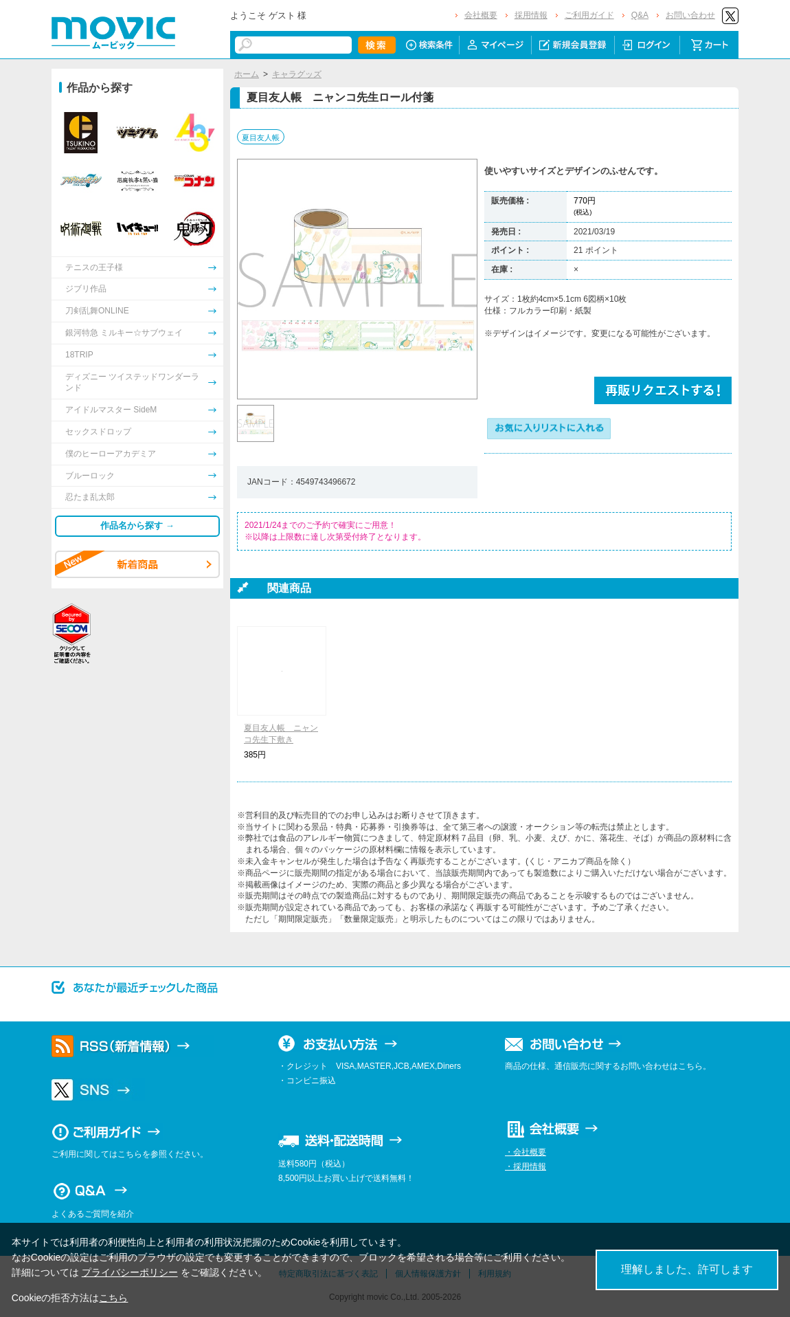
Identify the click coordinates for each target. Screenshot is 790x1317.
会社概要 (480, 15)
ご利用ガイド (589, 15)
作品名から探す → (137, 525)
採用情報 (531, 15)
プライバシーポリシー (130, 1272)
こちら (113, 1297)
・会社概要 (525, 1152)
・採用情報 (525, 1166)
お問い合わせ (690, 15)
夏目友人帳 (261, 137)
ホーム (246, 74)
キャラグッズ (296, 74)
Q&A (639, 15)
